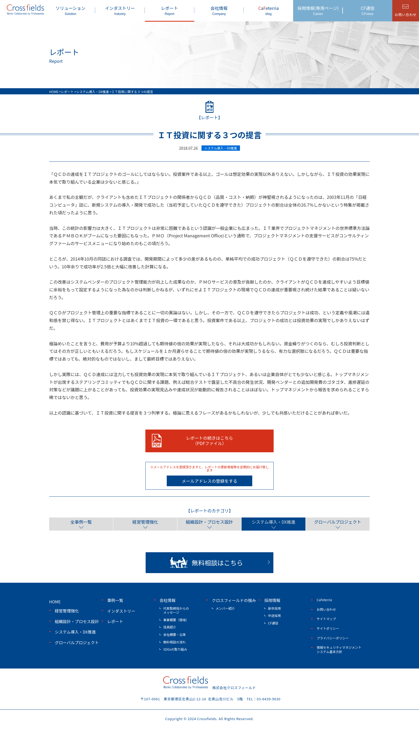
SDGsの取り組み (175, 649)
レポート (169, 10)
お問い (406, 14)
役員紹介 (169, 627)
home (55, 601)
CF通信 (367, 10)
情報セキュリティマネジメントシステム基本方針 (339, 649)
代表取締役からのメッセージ (176, 610)
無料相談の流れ (174, 642)
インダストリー (120, 10)
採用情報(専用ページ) (318, 10)
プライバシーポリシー (333, 637)
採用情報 (272, 600)
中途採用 (274, 615)
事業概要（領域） (176, 619)
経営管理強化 (145, 522)
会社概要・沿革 (174, 634)
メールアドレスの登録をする (209, 481)
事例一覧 (115, 600)
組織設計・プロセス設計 (209, 522)
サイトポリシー (328, 628)
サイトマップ (326, 618)
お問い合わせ (326, 609)
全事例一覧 (81, 522)
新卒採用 (274, 608)
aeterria (268, 10)
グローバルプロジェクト (337, 522)
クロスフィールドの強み (234, 600)
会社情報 (219, 10)
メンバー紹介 (225, 608)
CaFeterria (324, 599)
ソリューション (70, 10)
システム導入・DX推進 (273, 522)
